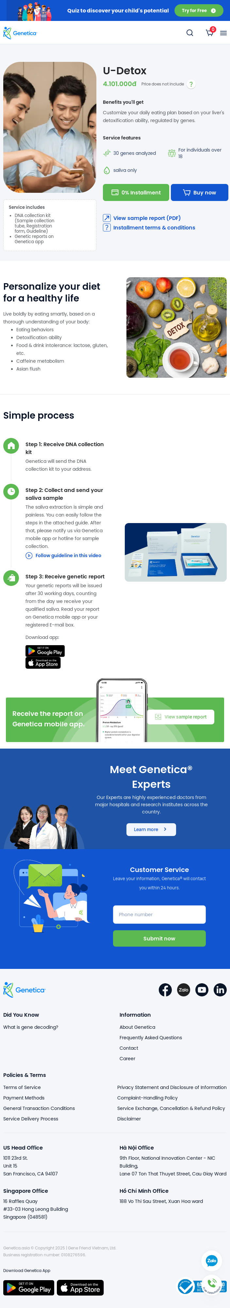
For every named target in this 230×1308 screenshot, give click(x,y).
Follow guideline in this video (63, 555)
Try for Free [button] (199, 10)
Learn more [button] (151, 829)
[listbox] (210, 33)
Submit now (159, 938)
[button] (211, 1289)
